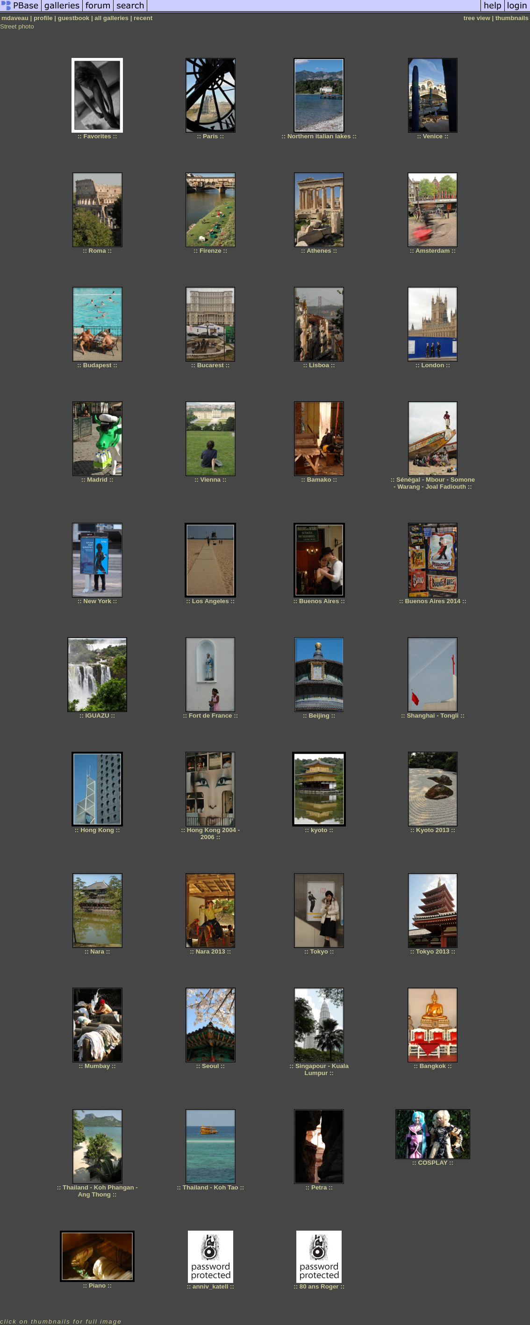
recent (143, 17)
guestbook (73, 17)
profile (43, 17)
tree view (477, 17)
